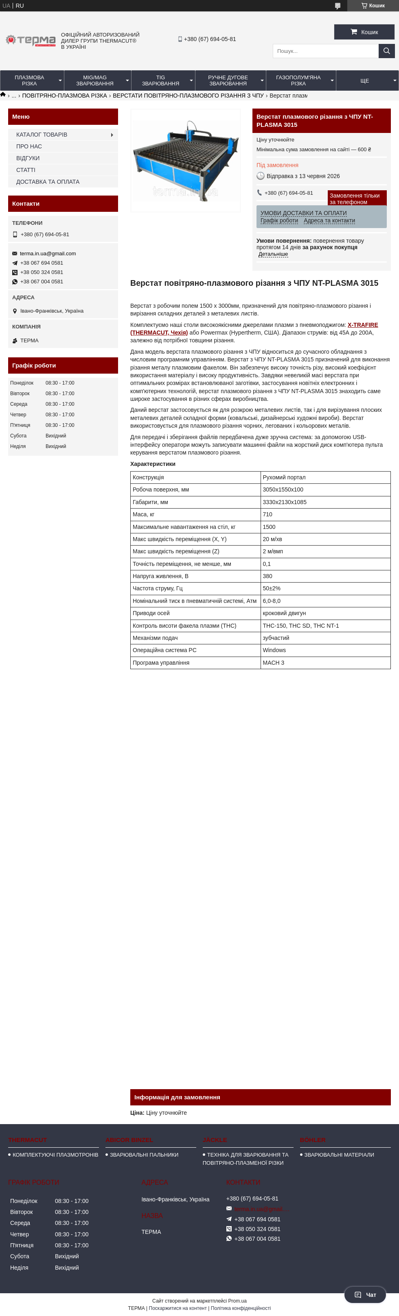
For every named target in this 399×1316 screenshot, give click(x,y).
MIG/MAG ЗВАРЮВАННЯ (95, 80)
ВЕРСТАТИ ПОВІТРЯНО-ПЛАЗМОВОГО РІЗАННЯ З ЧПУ (188, 95)
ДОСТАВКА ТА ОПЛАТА (47, 181)
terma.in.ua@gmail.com (48, 253)
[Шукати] (387, 51)
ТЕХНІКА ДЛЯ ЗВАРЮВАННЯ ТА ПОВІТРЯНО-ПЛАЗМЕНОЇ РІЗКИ (246, 1159)
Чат (365, 1295)
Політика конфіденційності (241, 1308)
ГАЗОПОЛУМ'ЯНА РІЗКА (298, 80)
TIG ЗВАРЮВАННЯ (161, 80)
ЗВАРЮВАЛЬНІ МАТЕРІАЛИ (340, 1155)
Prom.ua (237, 1301)
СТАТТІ (25, 170)
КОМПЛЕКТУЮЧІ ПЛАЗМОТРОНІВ (56, 1155)
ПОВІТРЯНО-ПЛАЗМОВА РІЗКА (64, 95)
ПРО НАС (29, 146)
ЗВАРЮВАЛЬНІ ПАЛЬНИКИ (144, 1155)
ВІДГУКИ (27, 158)
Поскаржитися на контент (178, 1308)
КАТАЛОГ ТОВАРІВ (41, 134)
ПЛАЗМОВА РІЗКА (29, 80)
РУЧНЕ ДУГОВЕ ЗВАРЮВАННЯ (228, 80)
